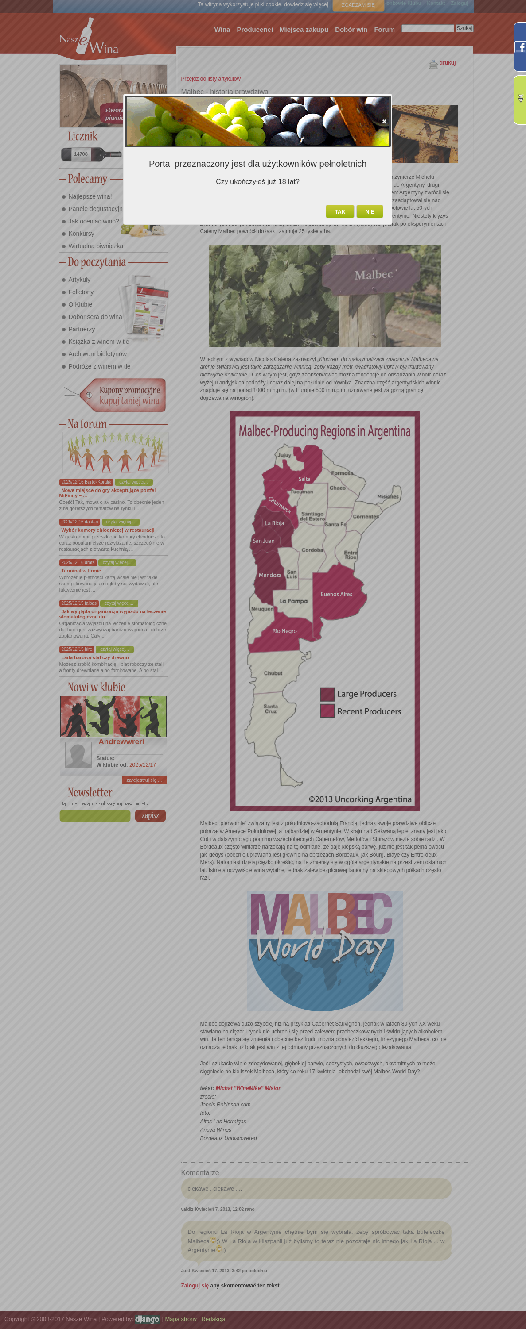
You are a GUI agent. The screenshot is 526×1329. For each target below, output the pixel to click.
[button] (384, 121)
